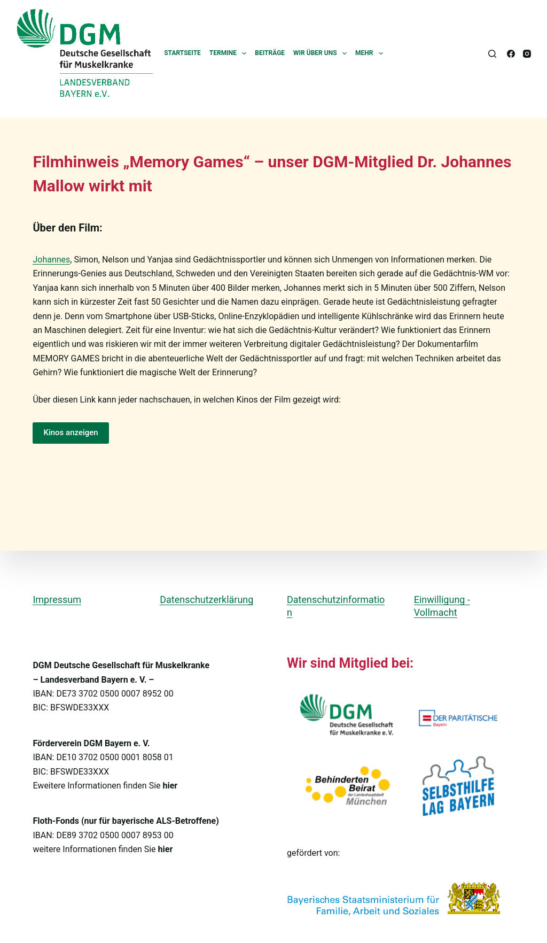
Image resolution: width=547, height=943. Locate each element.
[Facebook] (511, 54)
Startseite (182, 53)
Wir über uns (322, 53)
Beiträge (270, 53)
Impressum (57, 599)
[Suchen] (492, 54)
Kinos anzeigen (70, 432)
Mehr (371, 53)
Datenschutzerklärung (206, 599)
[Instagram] (527, 54)
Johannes (51, 259)
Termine (230, 53)
